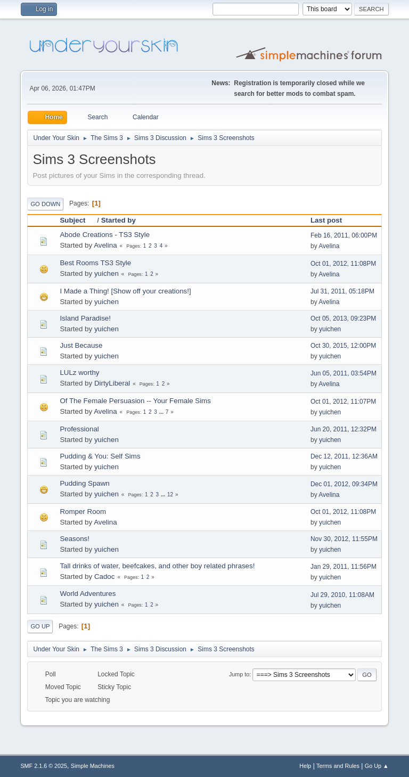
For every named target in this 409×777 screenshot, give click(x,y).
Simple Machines (92, 766)
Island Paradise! (85, 318)
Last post (326, 220)
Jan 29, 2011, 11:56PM (343, 566)
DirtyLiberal (112, 383)
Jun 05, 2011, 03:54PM (343, 373)
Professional (79, 429)
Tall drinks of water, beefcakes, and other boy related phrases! (157, 566)
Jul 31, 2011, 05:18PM (342, 291)
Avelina (105, 245)
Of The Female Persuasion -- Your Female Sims (135, 401)
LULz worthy (79, 373)
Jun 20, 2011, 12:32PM (343, 429)
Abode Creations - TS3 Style (105, 235)
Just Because (81, 345)
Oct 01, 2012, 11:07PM (343, 401)
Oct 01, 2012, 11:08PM (343, 263)
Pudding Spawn (84, 483)
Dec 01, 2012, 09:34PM (344, 484)
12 (170, 494)
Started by (118, 220)
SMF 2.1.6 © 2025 (43, 766)
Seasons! (74, 539)
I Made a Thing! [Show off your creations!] (125, 291)
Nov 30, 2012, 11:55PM (344, 539)
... (162, 412)
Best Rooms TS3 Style (95, 263)
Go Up (40, 626)
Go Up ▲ (377, 766)
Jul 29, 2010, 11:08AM (342, 595)
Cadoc (104, 576)
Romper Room (83, 512)
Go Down (45, 204)
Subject (77, 220)
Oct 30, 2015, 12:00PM (343, 345)
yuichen (106, 273)
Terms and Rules (337, 766)
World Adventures (88, 594)
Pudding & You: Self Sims (100, 456)
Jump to (239, 674)
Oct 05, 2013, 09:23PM (343, 318)
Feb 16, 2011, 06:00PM (343, 235)
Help (305, 766)
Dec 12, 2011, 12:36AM (344, 456)
